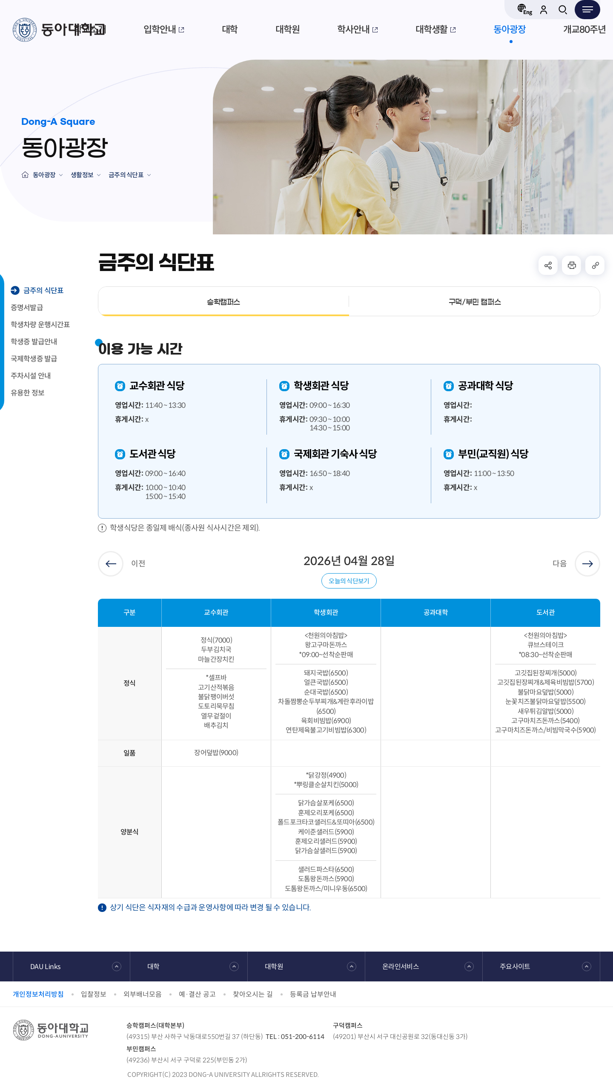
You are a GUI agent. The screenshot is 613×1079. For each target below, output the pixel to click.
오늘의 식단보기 (349, 581)
